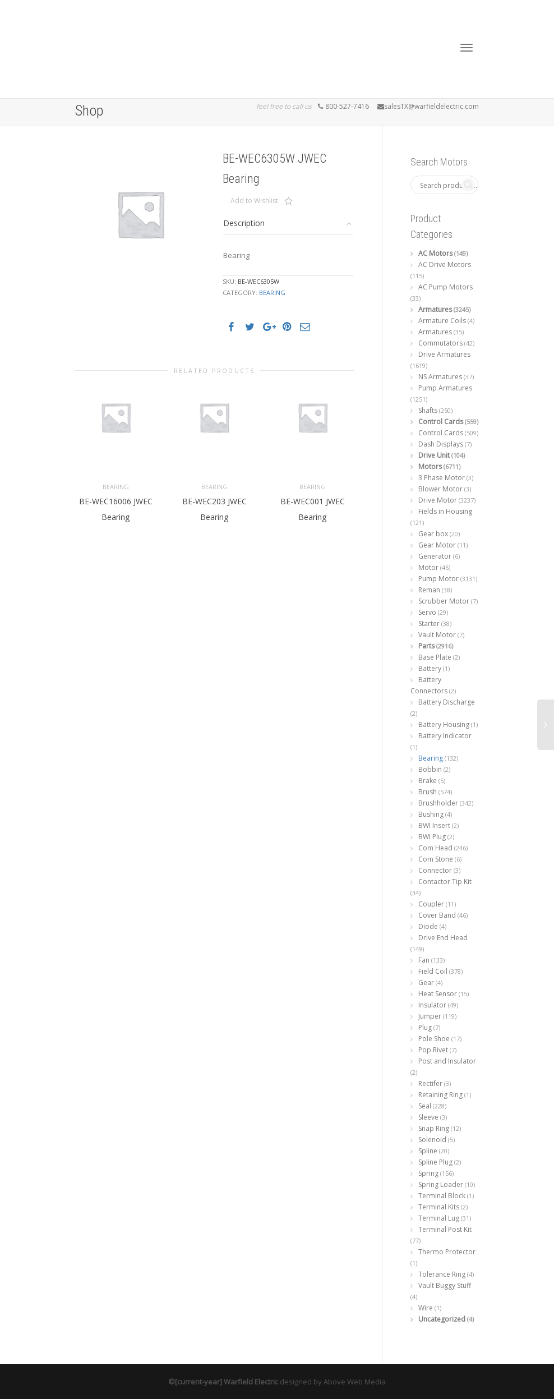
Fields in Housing (445, 511)
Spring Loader (440, 1184)
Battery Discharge (446, 702)
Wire (425, 1308)
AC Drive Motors (444, 264)
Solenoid (432, 1139)
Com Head (435, 848)
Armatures (435, 309)
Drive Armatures (444, 354)
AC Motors (435, 253)
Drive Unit (434, 455)
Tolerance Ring (441, 1274)
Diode (428, 926)
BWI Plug (432, 836)
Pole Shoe (434, 1038)
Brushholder (438, 803)
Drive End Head (443, 937)
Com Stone (435, 859)
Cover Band (437, 915)
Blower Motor (440, 489)
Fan (424, 960)
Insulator (432, 1005)
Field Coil (432, 971)
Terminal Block (441, 1195)
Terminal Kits (438, 1207)
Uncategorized (441, 1319)
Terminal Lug (438, 1218)
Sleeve (428, 1117)
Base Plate (434, 657)
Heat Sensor (437, 993)
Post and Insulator (447, 1061)
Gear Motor (437, 545)
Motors (430, 466)
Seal (424, 1106)
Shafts (427, 410)
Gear (426, 982)
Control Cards (440, 421)
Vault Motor (437, 634)
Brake (427, 780)
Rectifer (430, 1083)
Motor (428, 567)
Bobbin (430, 769)
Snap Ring (433, 1128)
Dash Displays (440, 444)
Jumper (429, 1016)
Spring (428, 1173)
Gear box (433, 534)
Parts (426, 646)
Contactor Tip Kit (445, 881)
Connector (435, 870)
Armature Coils (442, 320)
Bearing (272, 292)
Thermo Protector (446, 1252)
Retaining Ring (440, 1094)
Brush (427, 792)
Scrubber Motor (443, 601)
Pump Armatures (445, 388)
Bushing (431, 814)
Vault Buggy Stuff (444, 1285)
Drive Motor (437, 500)
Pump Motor (438, 578)
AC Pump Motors (445, 287)
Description (244, 223)
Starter (429, 623)
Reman (429, 590)
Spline (427, 1151)
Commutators (440, 343)
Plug (425, 1027)
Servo (427, 612)
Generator (434, 556)
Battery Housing (443, 724)
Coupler (431, 904)
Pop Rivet (433, 1050)
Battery (429, 668)
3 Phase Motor (441, 477)
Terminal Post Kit (445, 1229)
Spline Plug (435, 1162)
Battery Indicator (445, 735)
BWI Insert (434, 825)
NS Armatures (440, 376)
